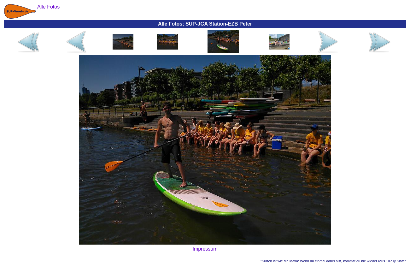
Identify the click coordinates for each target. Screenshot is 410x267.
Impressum (204, 249)
